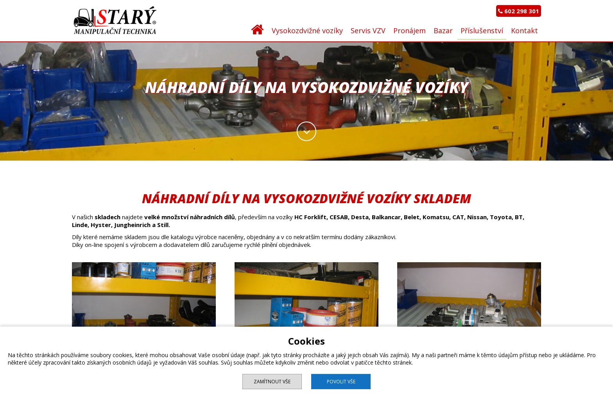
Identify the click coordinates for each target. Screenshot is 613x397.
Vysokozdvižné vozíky (307, 30)
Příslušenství (482, 30)
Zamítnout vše (272, 381)
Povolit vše (341, 381)
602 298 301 (518, 11)
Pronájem (409, 30)
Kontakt (524, 30)
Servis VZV (368, 30)
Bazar (443, 30)
